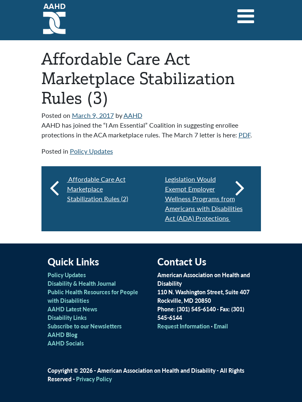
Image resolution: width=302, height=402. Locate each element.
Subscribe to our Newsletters (85, 326)
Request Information (183, 326)
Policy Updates (91, 151)
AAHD (133, 115)
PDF (244, 134)
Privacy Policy (94, 379)
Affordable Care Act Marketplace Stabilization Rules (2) (97, 188)
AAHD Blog (62, 334)
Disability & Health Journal (82, 283)
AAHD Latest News (72, 309)
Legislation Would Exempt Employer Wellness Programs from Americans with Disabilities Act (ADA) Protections (205, 198)
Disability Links (67, 317)
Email (221, 326)
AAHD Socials (66, 343)
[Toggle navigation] (245, 13)
